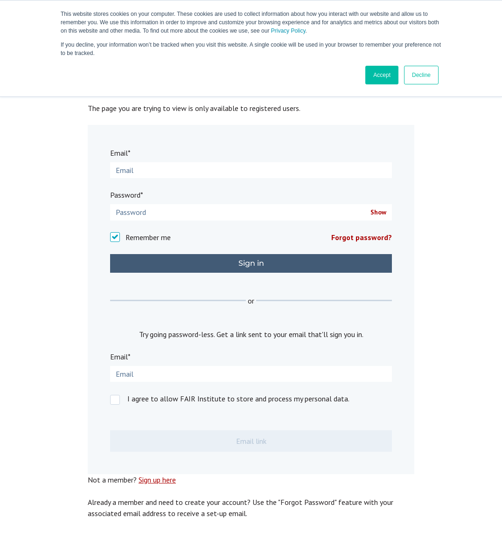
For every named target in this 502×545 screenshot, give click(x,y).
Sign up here (157, 479)
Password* (126, 195)
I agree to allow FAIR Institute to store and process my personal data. (238, 398)
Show (378, 212)
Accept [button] (381, 75)
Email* (120, 153)
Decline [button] (421, 75)
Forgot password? (361, 237)
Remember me (148, 237)
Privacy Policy (288, 31)
